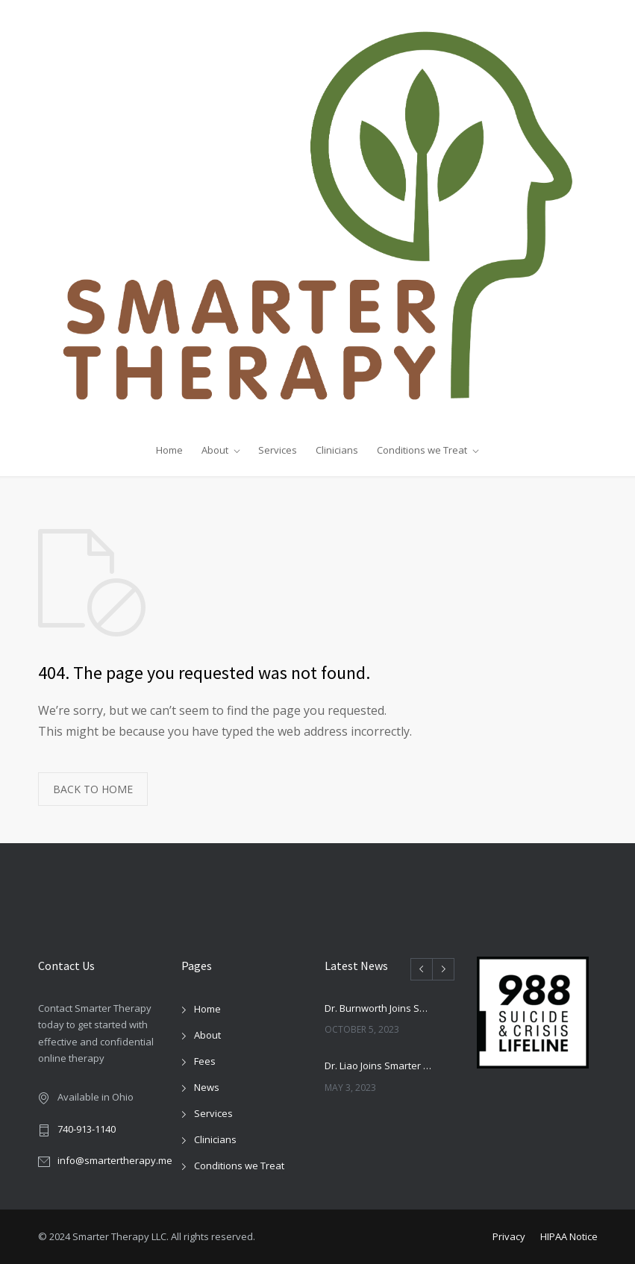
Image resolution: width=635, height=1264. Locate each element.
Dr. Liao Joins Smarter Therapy (380, 1065)
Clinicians (337, 450)
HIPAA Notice (569, 1236)
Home (169, 450)
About (214, 450)
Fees (205, 1061)
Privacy (508, 1236)
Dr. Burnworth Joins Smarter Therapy (380, 1008)
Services (277, 450)
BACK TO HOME (93, 789)
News (206, 1087)
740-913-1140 (86, 1129)
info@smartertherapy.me (114, 1160)
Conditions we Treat (422, 450)
